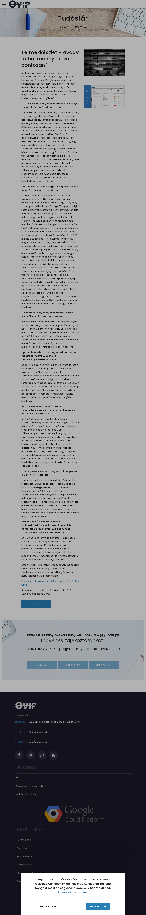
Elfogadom (98, 906)
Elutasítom (48, 906)
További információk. (73, 892)
